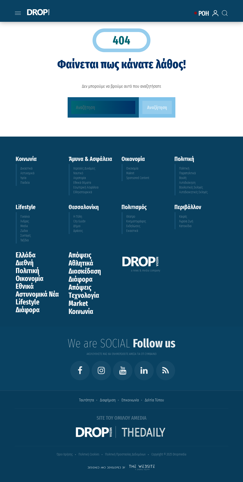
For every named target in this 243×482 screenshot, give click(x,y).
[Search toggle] (228, 8)
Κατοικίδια (185, 226)
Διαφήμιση (108, 400)
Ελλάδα (26, 255)
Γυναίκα (25, 217)
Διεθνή (24, 263)
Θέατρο (130, 217)
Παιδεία (25, 183)
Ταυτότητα (86, 400)
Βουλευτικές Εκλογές (191, 187)
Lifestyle (27, 302)
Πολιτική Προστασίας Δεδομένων (125, 454)
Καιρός (183, 217)
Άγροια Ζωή (186, 221)
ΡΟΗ (203, 13)
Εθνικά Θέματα (82, 183)
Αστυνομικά (27, 173)
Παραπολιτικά (187, 173)
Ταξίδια (24, 240)
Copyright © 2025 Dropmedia (168, 454)
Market (78, 303)
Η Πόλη (77, 217)
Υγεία (23, 178)
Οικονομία (132, 168)
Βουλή (183, 178)
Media (24, 226)
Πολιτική (184, 168)
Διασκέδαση (85, 271)
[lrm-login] (216, 15)
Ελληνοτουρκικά (82, 192)
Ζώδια (24, 231)
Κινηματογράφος (136, 221)
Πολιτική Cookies (89, 454)
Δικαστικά (26, 168)
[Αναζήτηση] (103, 107)
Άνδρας (24, 221)
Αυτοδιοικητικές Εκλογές (193, 192)
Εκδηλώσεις (133, 226)
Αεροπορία (79, 178)
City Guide (79, 221)
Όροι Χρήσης (65, 454)
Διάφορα (28, 310)
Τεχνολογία (84, 295)
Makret (130, 173)
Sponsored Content (137, 178)
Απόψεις (80, 255)
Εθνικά (25, 286)
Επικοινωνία (130, 400)
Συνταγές (25, 236)
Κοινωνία (81, 311)
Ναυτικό (78, 173)
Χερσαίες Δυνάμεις (84, 168)
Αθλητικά (81, 263)
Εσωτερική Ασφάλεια (85, 187)
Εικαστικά (132, 231)
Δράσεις (78, 231)
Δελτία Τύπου (154, 400)
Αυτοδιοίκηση (187, 183)
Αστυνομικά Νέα (37, 294)
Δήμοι (76, 226)
